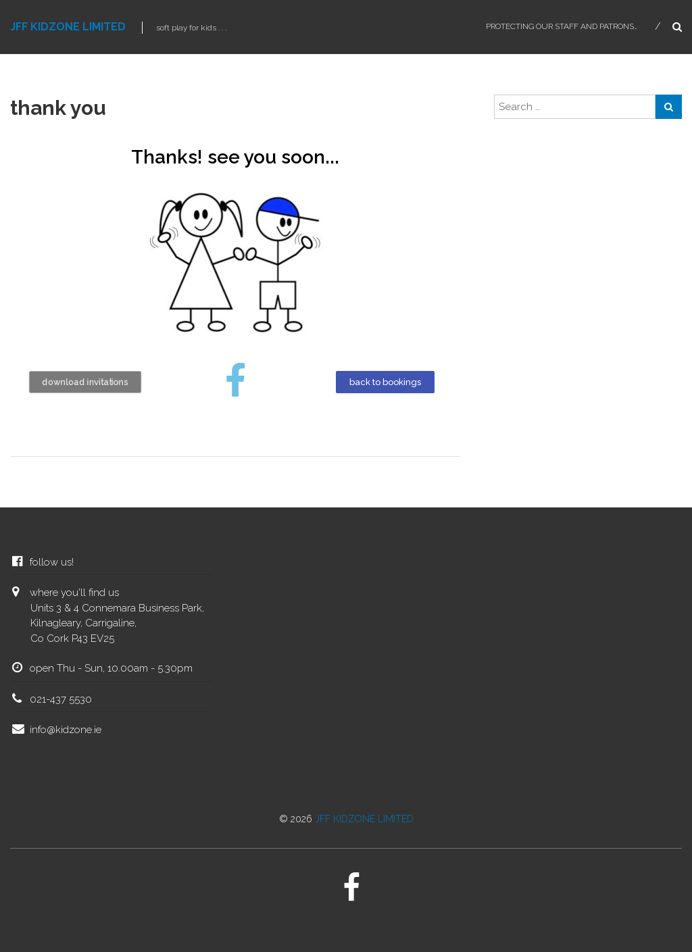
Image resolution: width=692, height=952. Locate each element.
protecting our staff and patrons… (561, 26)
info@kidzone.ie (65, 730)
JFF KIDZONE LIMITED (68, 26)
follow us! (52, 562)
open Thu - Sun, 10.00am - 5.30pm (111, 668)
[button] (85, 381)
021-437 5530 (61, 699)
